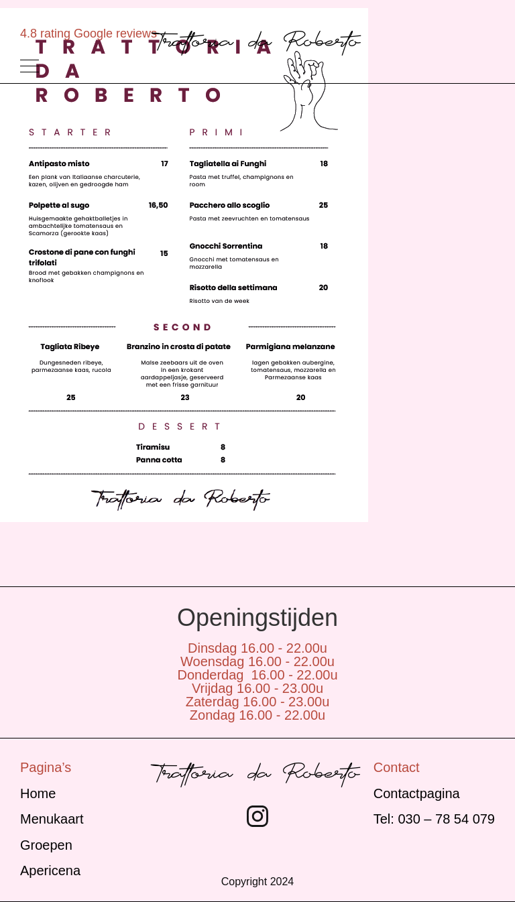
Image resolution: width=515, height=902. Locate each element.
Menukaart (52, 819)
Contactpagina (417, 793)
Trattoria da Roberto (257, 43)
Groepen (46, 845)
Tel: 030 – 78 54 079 (434, 819)
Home (38, 793)
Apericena (50, 870)
